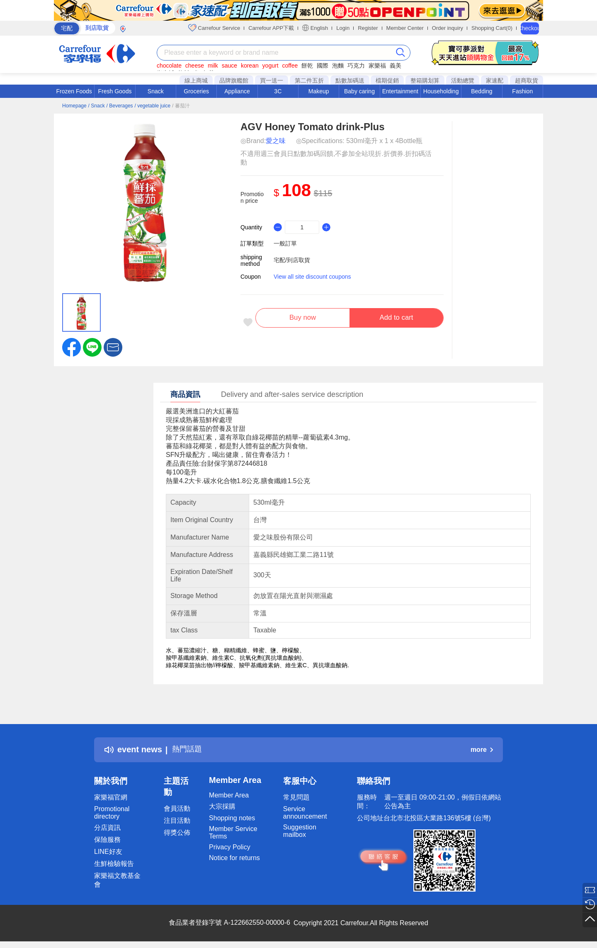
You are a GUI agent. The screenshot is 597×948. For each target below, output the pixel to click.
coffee (290, 65)
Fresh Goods (115, 91)
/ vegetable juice (152, 106)
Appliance (237, 91)
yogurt (270, 65)
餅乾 (307, 65)
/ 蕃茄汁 (181, 106)
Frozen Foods (74, 91)
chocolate (169, 65)
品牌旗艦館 (233, 80)
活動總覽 (462, 80)
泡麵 (338, 65)
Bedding (481, 91)
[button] (113, 346)
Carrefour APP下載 (271, 28)
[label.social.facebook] (71, 346)
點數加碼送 (349, 80)
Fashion (522, 91)
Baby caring (359, 91)
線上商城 (196, 80)
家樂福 (377, 65)
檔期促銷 (387, 80)
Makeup (318, 91)
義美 (395, 65)
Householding (441, 91)
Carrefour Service (214, 28)
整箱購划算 (424, 80)
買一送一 (271, 80)
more (482, 749)
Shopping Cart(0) (491, 28)
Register (368, 28)
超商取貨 (526, 80)
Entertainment (400, 91)
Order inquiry (447, 28)
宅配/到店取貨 (292, 260)
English (315, 27)
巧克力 (356, 65)
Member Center (405, 28)
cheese (194, 65)
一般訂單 (285, 243)
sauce (229, 65)
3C (278, 91)
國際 (322, 65)
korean (250, 65)
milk (213, 65)
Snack (156, 91)
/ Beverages (120, 106)
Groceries (196, 91)
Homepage (74, 106)
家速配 (494, 80)
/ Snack (96, 106)
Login (342, 28)
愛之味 (276, 140)
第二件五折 (309, 80)
